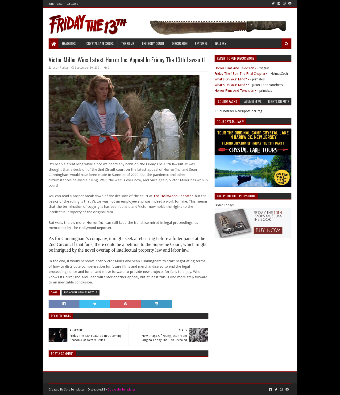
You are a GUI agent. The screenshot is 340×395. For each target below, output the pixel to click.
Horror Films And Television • (235, 68)
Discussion (179, 43)
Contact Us (72, 3)
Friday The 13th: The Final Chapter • (241, 73)
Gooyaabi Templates (122, 389)
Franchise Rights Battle (80, 292)
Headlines (69, 43)
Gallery (220, 43)
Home (51, 3)
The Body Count (153, 43)
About (60, 3)
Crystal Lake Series (100, 43)
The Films (127, 43)
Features (201, 43)
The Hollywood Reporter (173, 196)
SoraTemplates (74, 389)
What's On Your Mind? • (232, 79)
